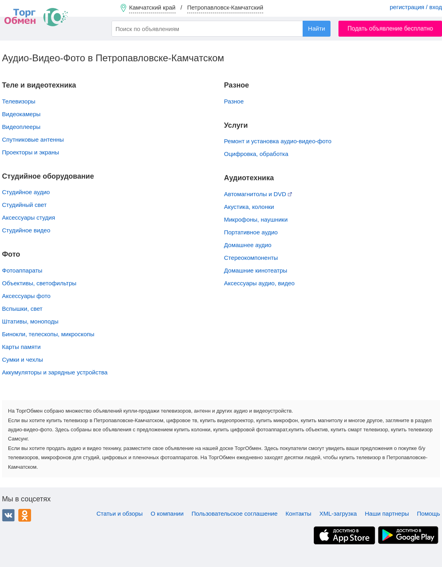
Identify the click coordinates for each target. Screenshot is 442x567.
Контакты (298, 513)
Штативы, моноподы (30, 321)
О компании (167, 513)
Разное (234, 101)
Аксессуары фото (26, 295)
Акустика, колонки (249, 206)
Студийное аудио (26, 192)
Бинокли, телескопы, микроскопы (48, 334)
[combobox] (221, 29)
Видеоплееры (21, 126)
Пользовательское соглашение (235, 513)
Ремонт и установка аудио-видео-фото (278, 141)
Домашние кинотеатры (255, 270)
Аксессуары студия (28, 217)
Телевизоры (18, 101)
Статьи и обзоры (119, 513)
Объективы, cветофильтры (39, 283)
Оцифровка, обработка (256, 153)
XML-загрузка (338, 513)
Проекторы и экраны (30, 152)
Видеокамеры (21, 114)
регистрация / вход (416, 7)
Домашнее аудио (248, 245)
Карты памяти (21, 346)
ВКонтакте (8, 515)
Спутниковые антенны (33, 139)
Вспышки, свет (22, 308)
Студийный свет (24, 204)
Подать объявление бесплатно (390, 28)
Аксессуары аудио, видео (259, 283)
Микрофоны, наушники (256, 219)
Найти (316, 28)
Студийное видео (26, 230)
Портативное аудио (251, 232)
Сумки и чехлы (22, 359)
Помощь (428, 513)
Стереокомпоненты (251, 257)
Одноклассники (24, 515)
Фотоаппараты (22, 270)
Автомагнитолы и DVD (258, 194)
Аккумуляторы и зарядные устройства (55, 372)
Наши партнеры (387, 513)
